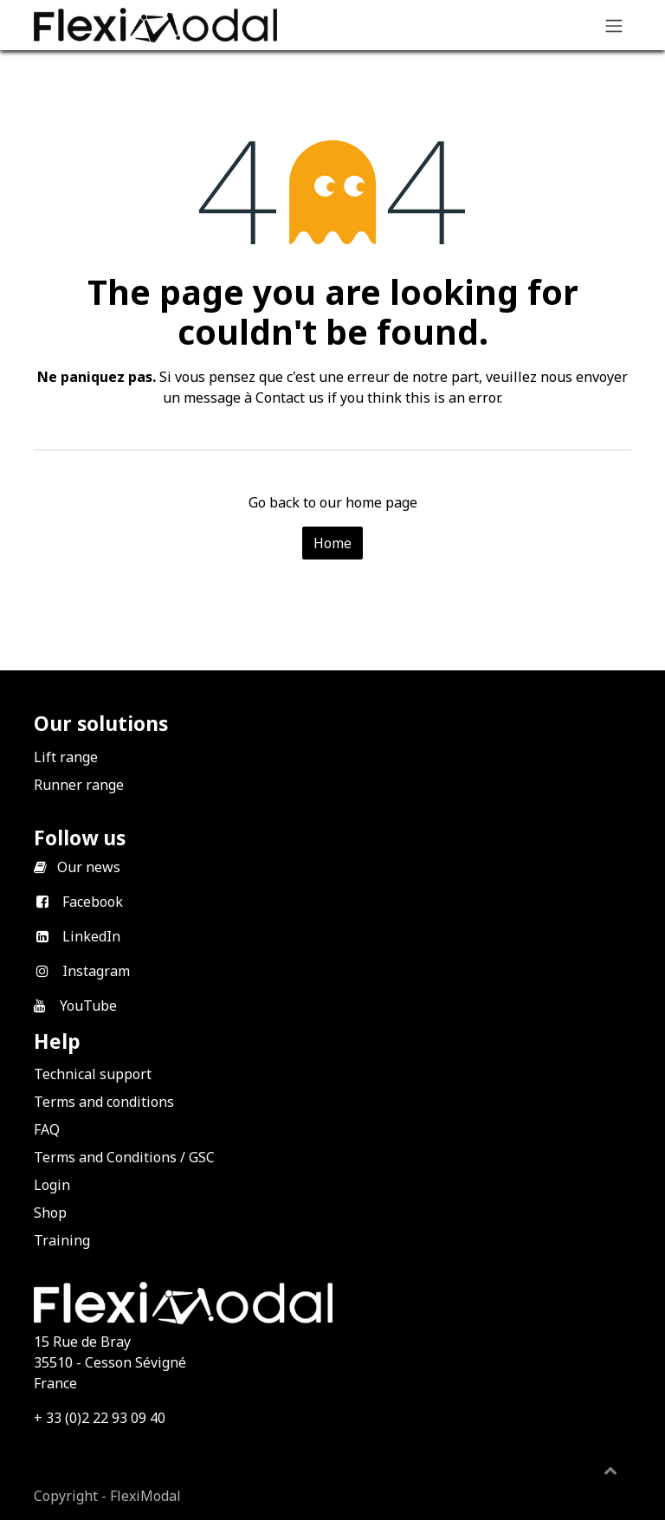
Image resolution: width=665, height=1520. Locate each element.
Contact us (289, 397)
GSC (202, 1157)
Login (52, 1184)
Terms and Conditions (105, 1157)
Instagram (96, 970)
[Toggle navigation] (614, 25)
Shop (50, 1212)
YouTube (88, 1005)
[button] (610, 1470)
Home (332, 543)
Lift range (66, 756)
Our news (88, 866)
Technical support (93, 1073)
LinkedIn (91, 936)
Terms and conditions (104, 1101)
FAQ (47, 1129)
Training (62, 1240)
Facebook (92, 901)
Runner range (79, 784)
